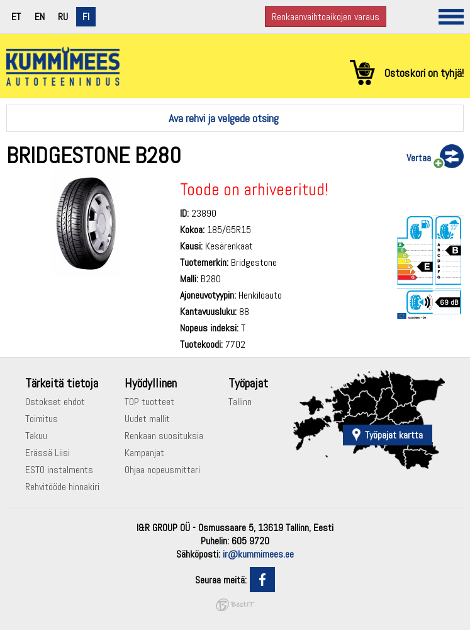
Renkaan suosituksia (164, 435)
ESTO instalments (59, 469)
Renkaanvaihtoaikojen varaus (325, 16)
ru (63, 16)
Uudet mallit (147, 418)
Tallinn (240, 401)
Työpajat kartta (394, 435)
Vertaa (418, 157)
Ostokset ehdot (55, 401)
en (40, 16)
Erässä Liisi (47, 452)
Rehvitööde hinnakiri (62, 486)
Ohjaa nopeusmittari (162, 469)
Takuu (36, 435)
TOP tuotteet (149, 401)
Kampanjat (144, 452)
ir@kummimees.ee (258, 554)
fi (85, 16)
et (16, 16)
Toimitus (41, 418)
